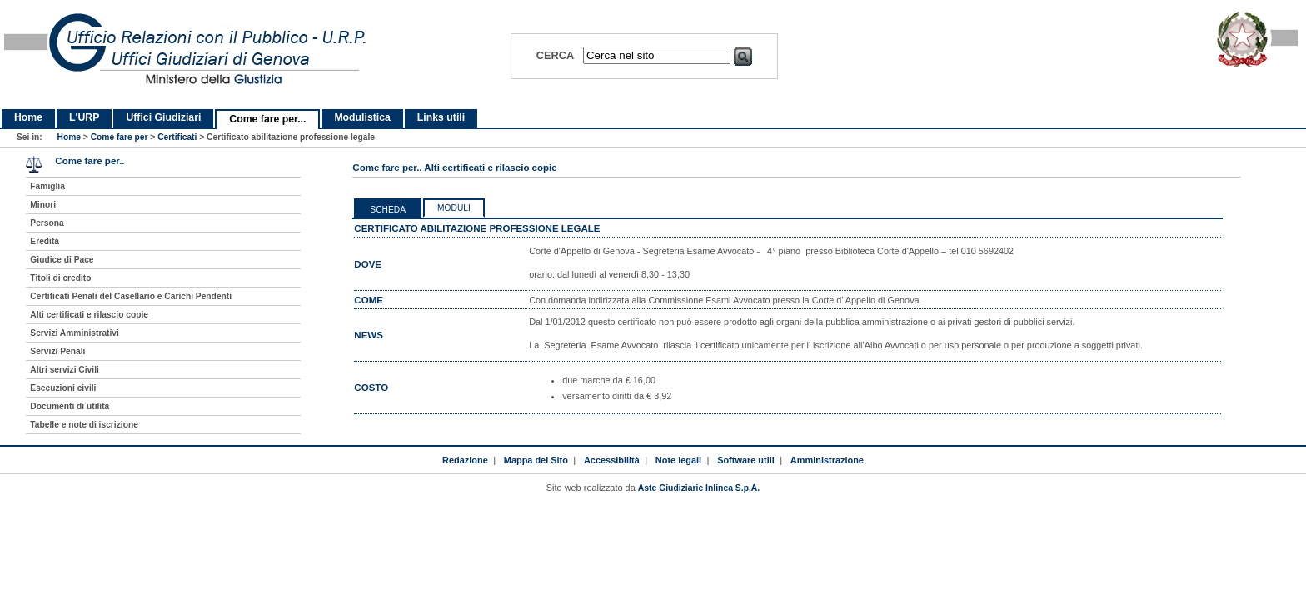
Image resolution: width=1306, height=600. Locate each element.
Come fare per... (267, 119)
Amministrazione (827, 460)
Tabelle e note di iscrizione (83, 424)
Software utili (746, 460)
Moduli (454, 207)
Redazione (465, 460)
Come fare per (119, 137)
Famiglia (47, 186)
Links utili (441, 117)
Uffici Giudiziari (163, 117)
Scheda (388, 209)
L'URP (84, 117)
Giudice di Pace (61, 259)
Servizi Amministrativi (74, 333)
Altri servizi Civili (64, 369)
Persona (46, 223)
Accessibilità (612, 460)
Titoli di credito (60, 277)
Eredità (44, 241)
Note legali (678, 460)
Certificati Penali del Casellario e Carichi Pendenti (131, 296)
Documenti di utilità (69, 406)
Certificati (177, 137)
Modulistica (362, 117)
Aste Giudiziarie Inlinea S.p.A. (699, 487)
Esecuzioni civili (63, 387)
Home (28, 117)
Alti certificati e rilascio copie (89, 314)
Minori (43, 204)
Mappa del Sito (536, 460)
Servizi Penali (57, 351)
